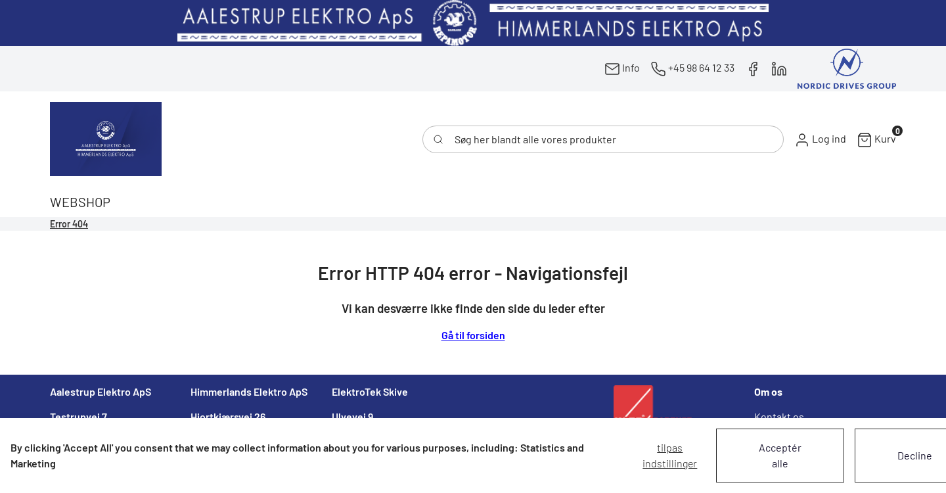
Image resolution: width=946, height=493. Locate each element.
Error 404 (69, 223)
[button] (820, 139)
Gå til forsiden (473, 335)
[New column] (473, 23)
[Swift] (106, 139)
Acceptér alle (780, 455)
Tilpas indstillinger (669, 455)
